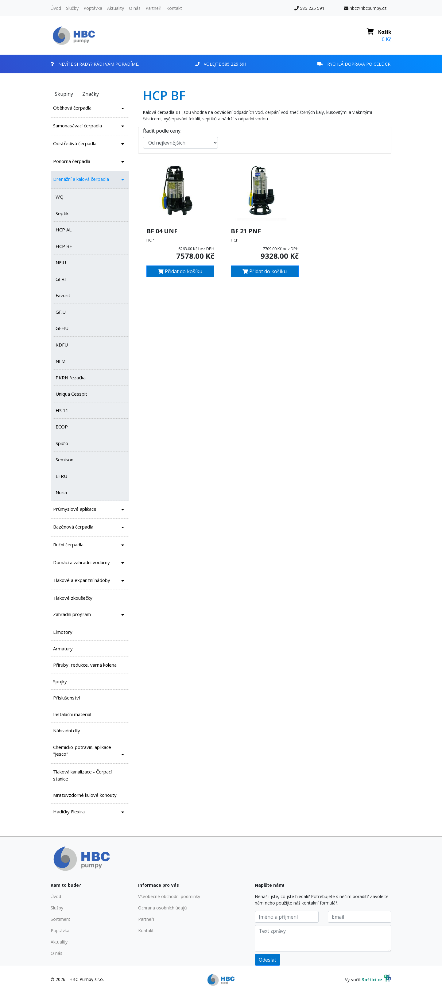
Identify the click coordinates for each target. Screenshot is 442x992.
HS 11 (62, 410)
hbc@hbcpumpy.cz (365, 8)
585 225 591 (309, 8)
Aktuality (115, 8)
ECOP (62, 427)
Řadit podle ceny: (162, 130)
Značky (90, 94)
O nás (135, 8)
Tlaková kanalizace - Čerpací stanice (82, 775)
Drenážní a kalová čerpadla (89, 180)
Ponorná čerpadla (89, 162)
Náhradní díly (66, 730)
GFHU (62, 328)
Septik (62, 213)
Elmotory (62, 632)
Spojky (60, 681)
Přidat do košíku (180, 271)
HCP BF (64, 246)
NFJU (61, 262)
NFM (60, 361)
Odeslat (267, 959)
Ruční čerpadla (89, 545)
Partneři (153, 8)
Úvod (56, 8)
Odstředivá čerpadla (89, 144)
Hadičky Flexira (89, 812)
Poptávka (92, 8)
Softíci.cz (372, 979)
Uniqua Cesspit (71, 394)
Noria (61, 492)
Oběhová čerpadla (89, 108)
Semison (64, 459)
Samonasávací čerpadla (89, 126)
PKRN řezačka (71, 377)
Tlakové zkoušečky (72, 598)
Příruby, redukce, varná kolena (85, 665)
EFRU (61, 476)
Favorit (63, 295)
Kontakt (174, 8)
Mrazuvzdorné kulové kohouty (85, 795)
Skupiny (64, 94)
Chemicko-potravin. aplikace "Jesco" (89, 751)
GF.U (61, 312)
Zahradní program (89, 615)
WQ (60, 197)
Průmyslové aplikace (89, 510)
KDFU (62, 345)
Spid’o (62, 443)
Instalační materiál (72, 714)
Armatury (63, 648)
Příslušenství (66, 698)
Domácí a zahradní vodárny (89, 563)
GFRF (61, 279)
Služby (72, 8)
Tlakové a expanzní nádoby (89, 581)
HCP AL (64, 230)
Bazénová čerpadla (89, 527)
